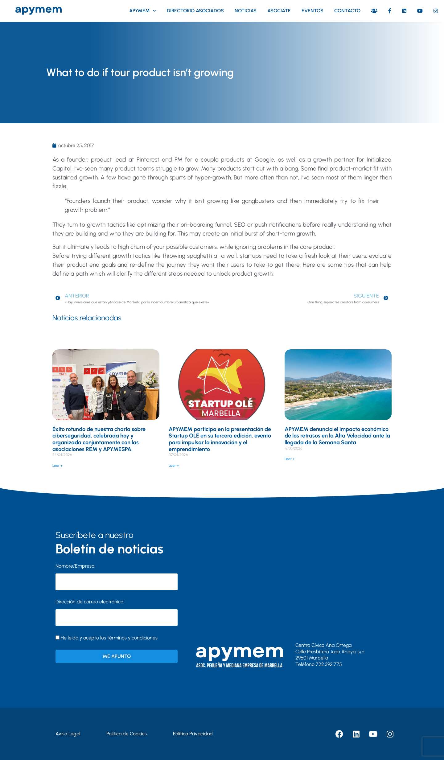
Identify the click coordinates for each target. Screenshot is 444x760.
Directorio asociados (195, 11)
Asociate (279, 11)
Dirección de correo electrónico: (117, 612)
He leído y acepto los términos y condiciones (109, 638)
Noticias (246, 11)
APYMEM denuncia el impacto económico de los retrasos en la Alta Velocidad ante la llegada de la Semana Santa (337, 436)
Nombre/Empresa (75, 566)
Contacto (347, 11)
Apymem (142, 10)
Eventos (312, 11)
